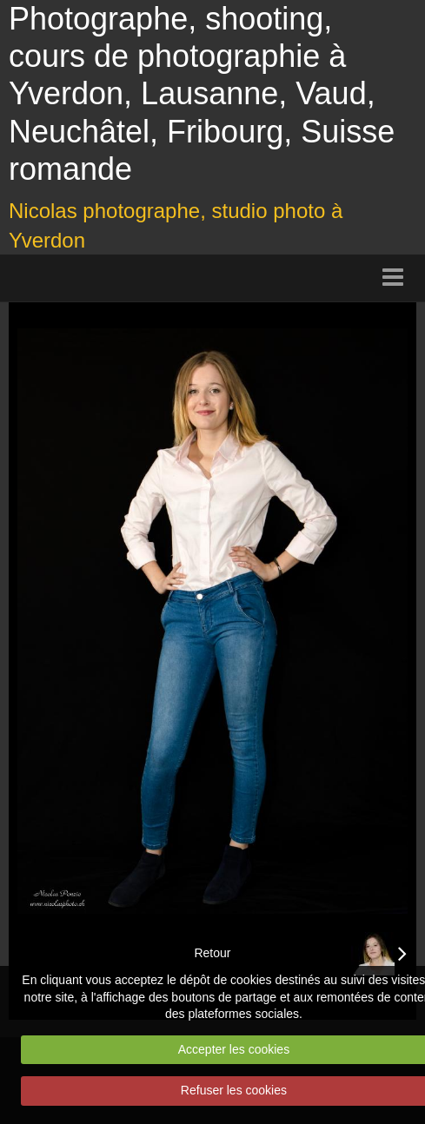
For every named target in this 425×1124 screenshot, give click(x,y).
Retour (212, 953)
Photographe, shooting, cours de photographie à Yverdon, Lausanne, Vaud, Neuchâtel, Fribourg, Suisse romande (202, 94)
